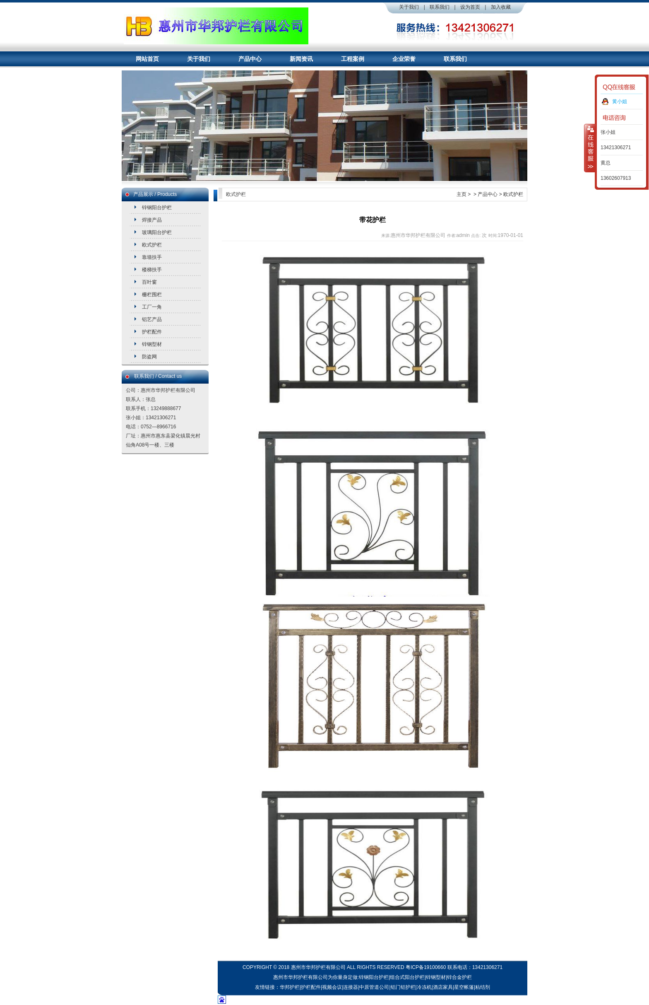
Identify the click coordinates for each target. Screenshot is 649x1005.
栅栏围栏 (152, 294)
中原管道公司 (374, 987)
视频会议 (332, 987)
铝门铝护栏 (403, 987)
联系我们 (439, 7)
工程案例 (352, 59)
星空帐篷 (464, 987)
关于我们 (409, 7)
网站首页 (147, 59)
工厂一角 (152, 307)
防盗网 (149, 357)
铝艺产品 (152, 319)
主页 (461, 194)
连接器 (350, 987)
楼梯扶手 (152, 270)
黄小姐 (619, 101)
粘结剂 (482, 987)
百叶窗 (149, 282)
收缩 (590, 147)
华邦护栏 (290, 987)
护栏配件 (152, 332)
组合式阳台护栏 (407, 977)
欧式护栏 (152, 245)
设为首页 (470, 7)
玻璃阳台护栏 (157, 232)
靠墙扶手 (152, 257)
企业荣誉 (404, 59)
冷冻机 (424, 987)
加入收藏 (501, 7)
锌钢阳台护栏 (157, 207)
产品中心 (250, 59)
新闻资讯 (301, 59)
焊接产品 (152, 220)
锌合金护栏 (459, 977)
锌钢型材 (152, 344)
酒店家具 (443, 987)
